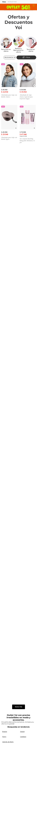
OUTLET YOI (12, 2)
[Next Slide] (35, 44)
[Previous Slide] (2, 44)
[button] (15, 86)
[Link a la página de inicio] (4, 2)
